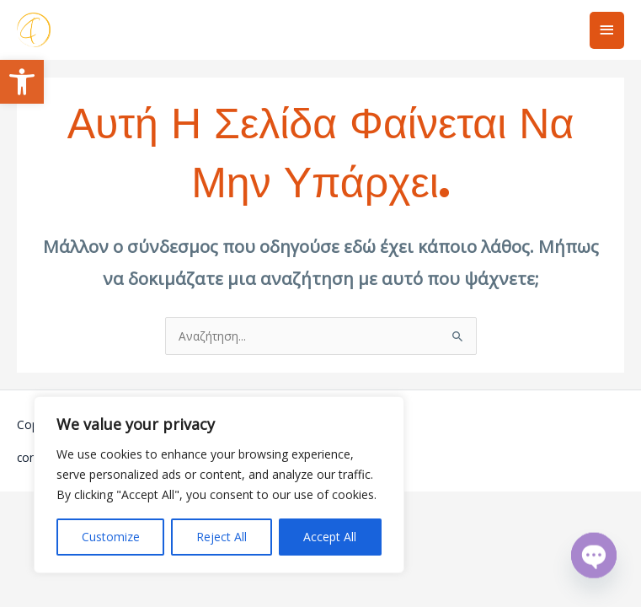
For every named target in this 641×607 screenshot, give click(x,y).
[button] (22, 82)
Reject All (221, 537)
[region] (219, 484)
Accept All (329, 537)
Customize (111, 537)
